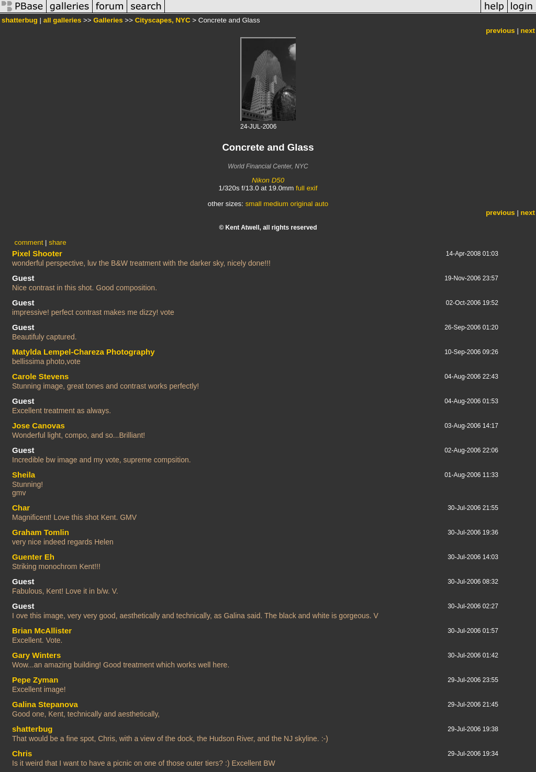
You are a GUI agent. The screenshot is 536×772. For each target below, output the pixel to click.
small (253, 204)
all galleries (62, 20)
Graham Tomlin (40, 532)
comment (29, 242)
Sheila (23, 474)
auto (321, 204)
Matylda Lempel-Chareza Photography (83, 351)
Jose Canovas (38, 425)
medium (275, 204)
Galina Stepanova (45, 704)
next (528, 31)
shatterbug (20, 20)
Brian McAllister (42, 630)
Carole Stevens (40, 376)
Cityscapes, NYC (163, 20)
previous (500, 31)
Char (21, 507)
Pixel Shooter (37, 253)
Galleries (107, 20)
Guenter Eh (33, 556)
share (57, 242)
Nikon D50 (268, 180)
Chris (22, 753)
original (302, 204)
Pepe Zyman (35, 679)
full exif (306, 188)
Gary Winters (36, 655)
